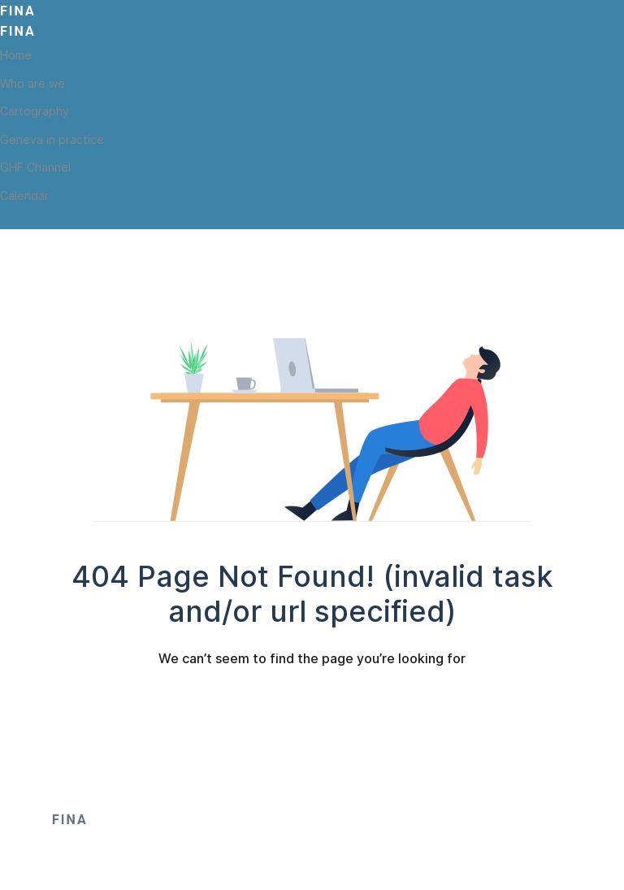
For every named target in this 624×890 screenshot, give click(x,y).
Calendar (24, 195)
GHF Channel (35, 167)
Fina (18, 11)
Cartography (34, 111)
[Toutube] (34, 219)
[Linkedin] (62, 219)
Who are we (32, 83)
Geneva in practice (52, 139)
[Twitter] (8, 219)
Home (16, 55)
